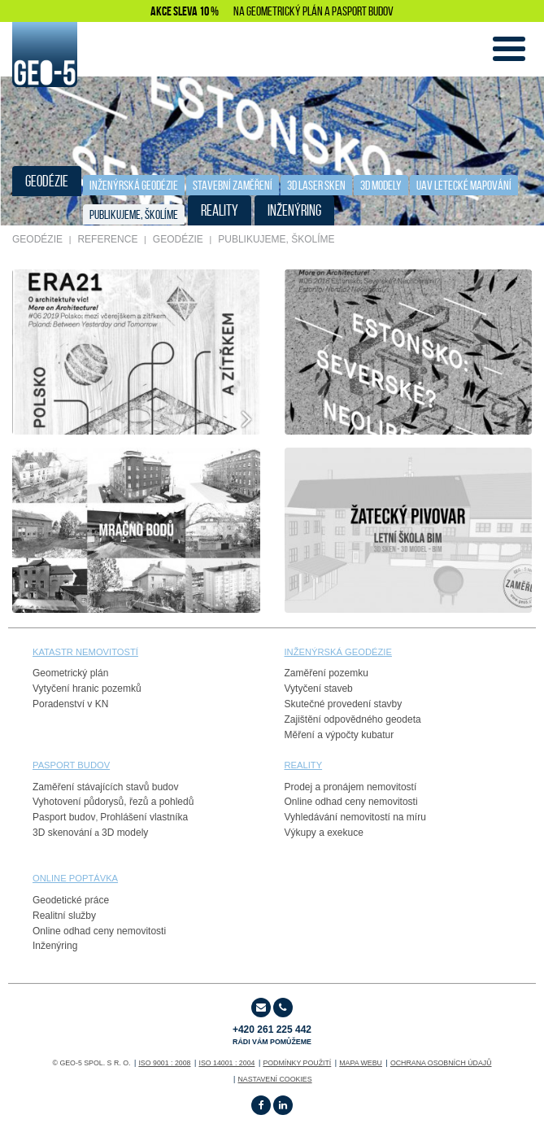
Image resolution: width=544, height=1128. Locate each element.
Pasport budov (64, 817)
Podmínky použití (297, 1063)
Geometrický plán (70, 673)
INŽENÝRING (294, 210)
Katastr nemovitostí (85, 652)
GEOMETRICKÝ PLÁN (284, 11)
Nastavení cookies (274, 1079)
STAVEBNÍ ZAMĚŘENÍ (232, 185)
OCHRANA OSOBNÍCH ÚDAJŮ (441, 1063)
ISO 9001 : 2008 (164, 1063)
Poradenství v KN (70, 704)
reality (304, 765)
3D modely (125, 832)
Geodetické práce (71, 900)
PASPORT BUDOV (363, 11)
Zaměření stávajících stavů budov (105, 787)
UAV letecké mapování (463, 185)
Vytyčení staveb (319, 688)
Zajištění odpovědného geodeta (353, 719)
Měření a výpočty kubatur (339, 735)
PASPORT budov (71, 765)
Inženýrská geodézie (133, 185)
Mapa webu (360, 1063)
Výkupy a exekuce (324, 832)
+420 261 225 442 (272, 1035)
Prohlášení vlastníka (144, 817)
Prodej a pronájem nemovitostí (351, 787)
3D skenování (62, 832)
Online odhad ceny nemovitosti (351, 801)
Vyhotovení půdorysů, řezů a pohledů (113, 801)
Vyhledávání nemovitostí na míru (355, 817)
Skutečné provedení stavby (344, 704)
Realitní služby (64, 915)
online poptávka (75, 878)
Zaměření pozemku (326, 673)
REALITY (219, 210)
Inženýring (55, 945)
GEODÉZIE (46, 181)
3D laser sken (316, 185)
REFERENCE (107, 239)
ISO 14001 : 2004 (226, 1063)
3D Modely (381, 185)
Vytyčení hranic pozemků (87, 688)
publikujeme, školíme (133, 214)
